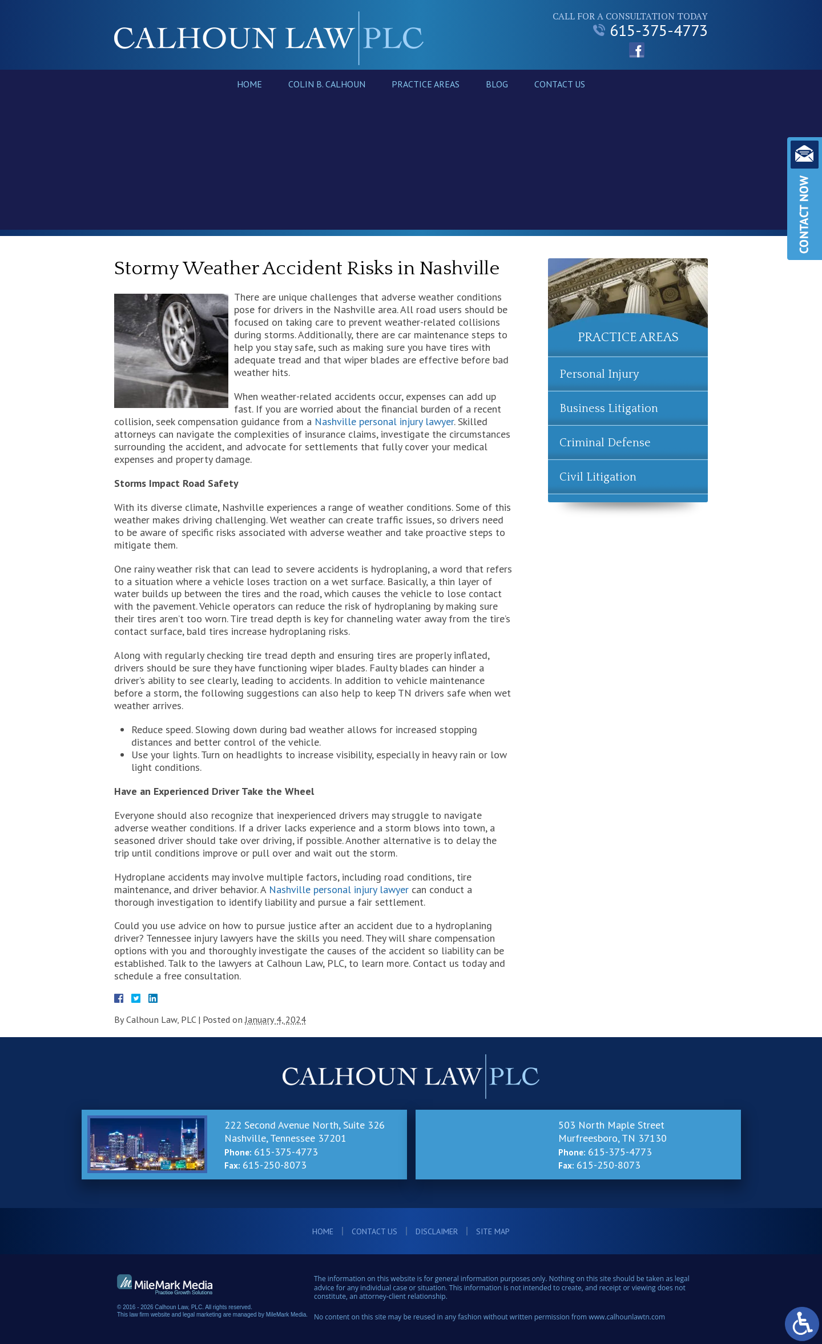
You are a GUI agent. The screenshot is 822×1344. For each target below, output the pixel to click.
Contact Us (559, 84)
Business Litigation (608, 408)
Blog (497, 84)
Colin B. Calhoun (326, 84)
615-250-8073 (275, 1164)
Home (249, 84)
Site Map (493, 1231)
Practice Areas (426, 84)
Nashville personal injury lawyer (384, 421)
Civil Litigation (597, 477)
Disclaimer (437, 1231)
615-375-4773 (650, 30)
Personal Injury (599, 374)
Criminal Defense (605, 443)
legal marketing (202, 1314)
